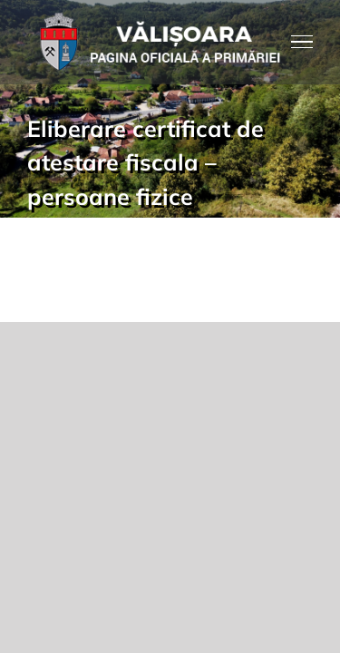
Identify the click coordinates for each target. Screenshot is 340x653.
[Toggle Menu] (302, 41)
